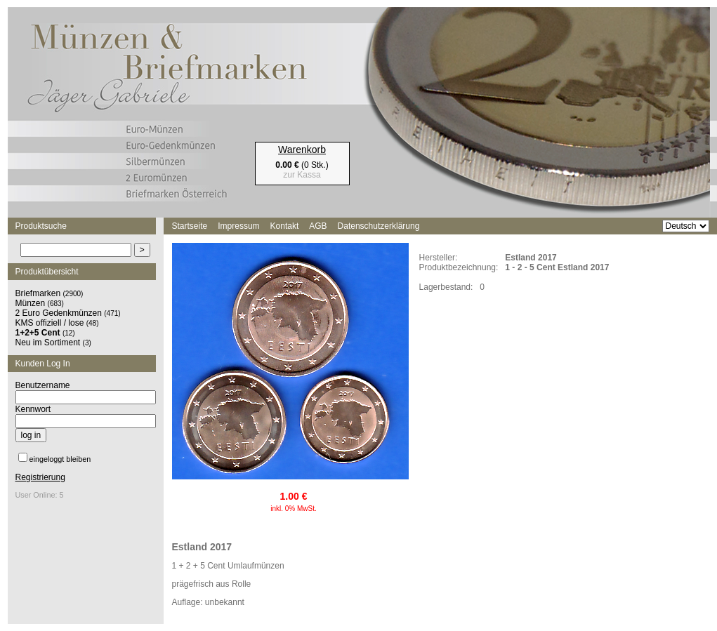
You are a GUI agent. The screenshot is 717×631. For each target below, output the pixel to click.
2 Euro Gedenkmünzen (58, 313)
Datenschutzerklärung (379, 226)
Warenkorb (302, 149)
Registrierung (40, 477)
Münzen (30, 303)
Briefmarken (38, 293)
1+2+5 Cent (37, 333)
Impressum (238, 226)
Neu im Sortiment (48, 342)
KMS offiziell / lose (49, 323)
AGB (318, 226)
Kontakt (284, 226)
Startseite (190, 226)
